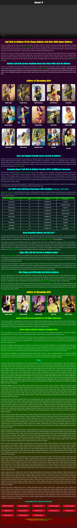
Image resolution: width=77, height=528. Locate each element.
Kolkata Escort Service (47, 239)
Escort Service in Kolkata (23, 172)
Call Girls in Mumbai (23, 505)
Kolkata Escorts (7, 510)
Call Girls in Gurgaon (53, 505)
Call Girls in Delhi (38, 505)
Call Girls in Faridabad (7, 505)
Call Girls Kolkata (45, 280)
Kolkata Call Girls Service (7, 192)
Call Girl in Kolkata (19, 166)
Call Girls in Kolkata (26, 47)
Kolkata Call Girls (42, 68)
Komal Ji (38, 2)
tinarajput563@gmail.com (42, 520)
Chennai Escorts (23, 510)
